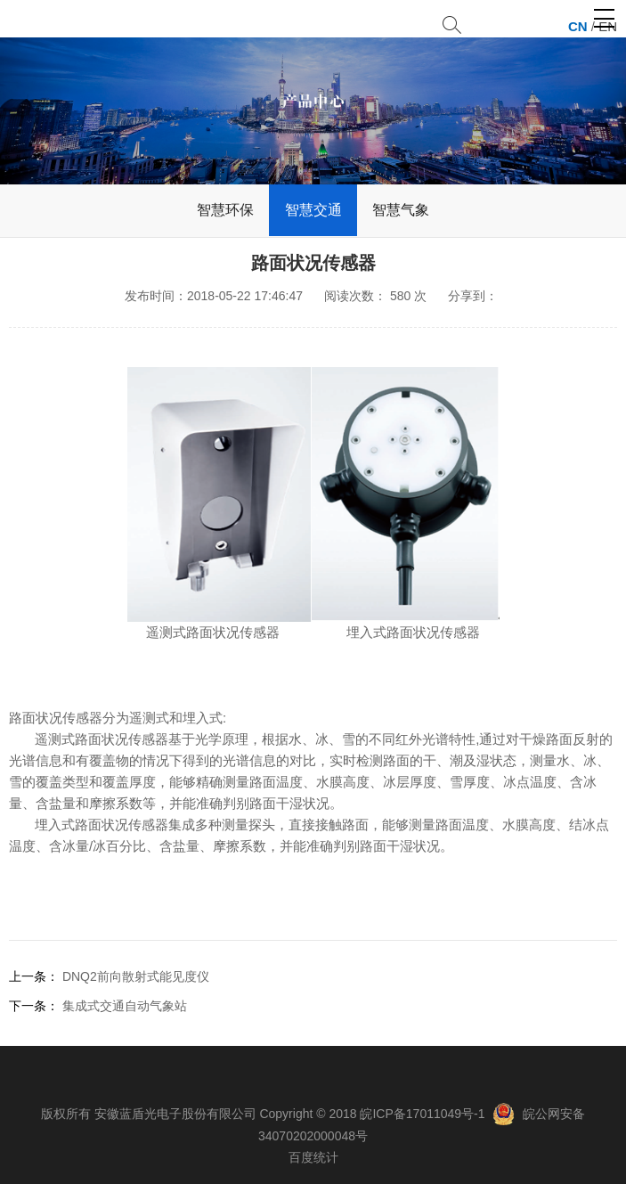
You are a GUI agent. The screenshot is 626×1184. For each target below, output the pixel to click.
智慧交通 (313, 209)
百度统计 (313, 1157)
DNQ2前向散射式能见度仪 (135, 976)
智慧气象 (400, 209)
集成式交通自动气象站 (124, 1006)
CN (578, 26)
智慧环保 (225, 209)
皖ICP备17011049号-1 (422, 1113)
